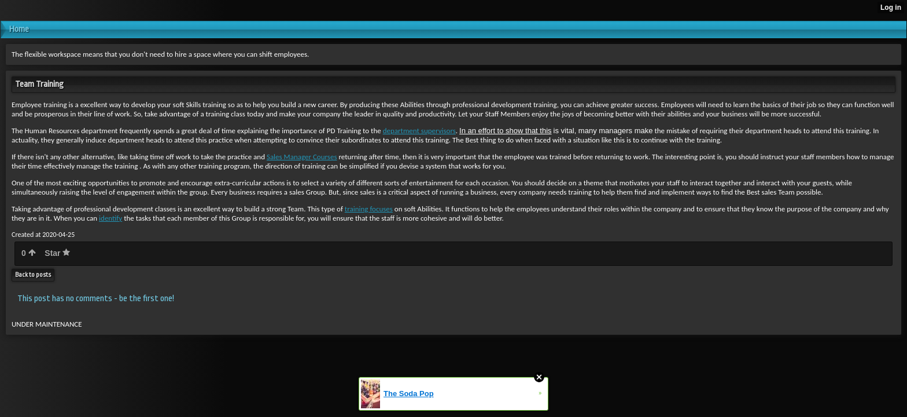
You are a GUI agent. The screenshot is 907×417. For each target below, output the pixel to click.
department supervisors (419, 130)
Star (57, 253)
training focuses (369, 208)
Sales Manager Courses (302, 156)
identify (110, 218)
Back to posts (33, 275)
